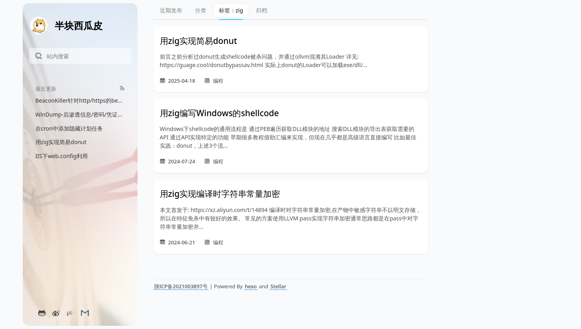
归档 (261, 10)
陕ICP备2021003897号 (181, 286)
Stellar (278, 286)
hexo (251, 286)
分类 (200, 10)
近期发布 (171, 10)
